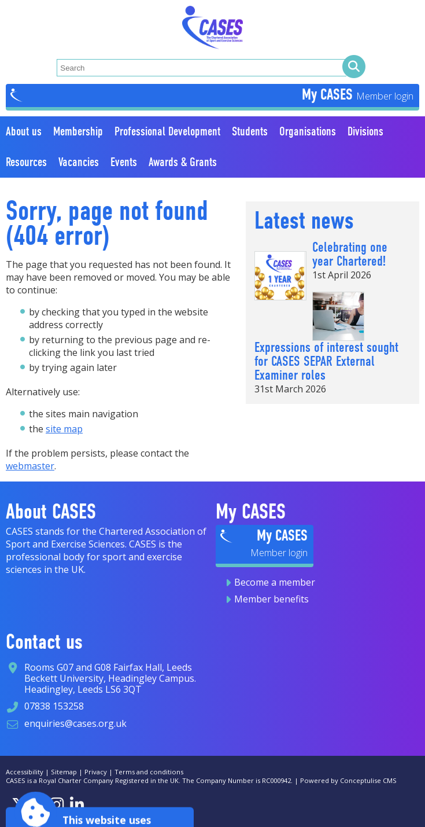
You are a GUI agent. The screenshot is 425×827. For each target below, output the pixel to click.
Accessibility (24, 771)
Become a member (274, 582)
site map (64, 428)
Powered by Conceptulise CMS (348, 780)
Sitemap (64, 771)
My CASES (329, 94)
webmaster (30, 466)
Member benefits (271, 599)
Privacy (95, 771)
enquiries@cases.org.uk (75, 723)
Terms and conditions (148, 771)
